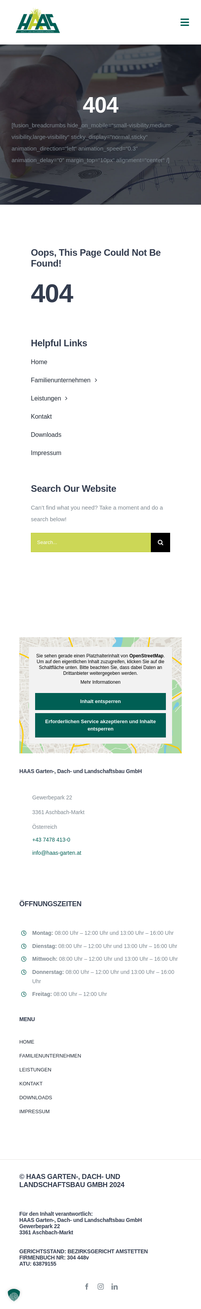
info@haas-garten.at (56, 853)
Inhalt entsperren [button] (100, 701)
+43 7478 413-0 (51, 840)
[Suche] (160, 542)
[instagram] (101, 1286)
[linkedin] (114, 1286)
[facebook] (87, 1286)
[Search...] (91, 542)
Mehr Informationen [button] (100, 682)
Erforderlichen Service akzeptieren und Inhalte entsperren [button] (100, 725)
